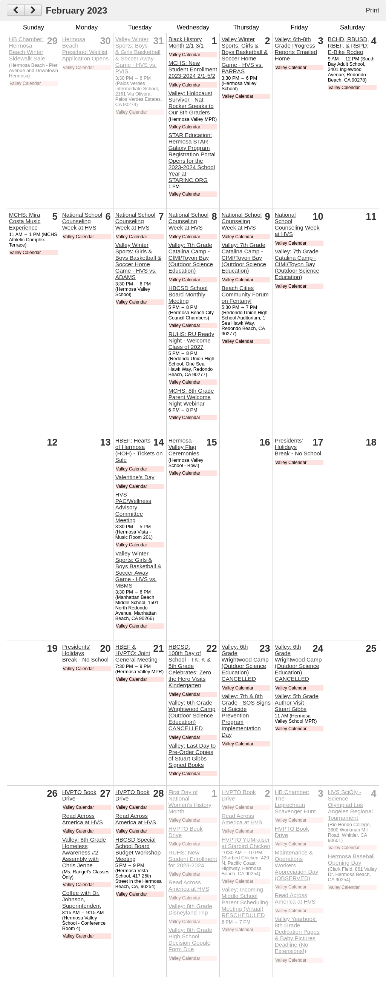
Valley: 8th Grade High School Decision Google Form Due (190, 939)
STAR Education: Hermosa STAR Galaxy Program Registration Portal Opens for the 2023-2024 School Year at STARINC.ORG (192, 157)
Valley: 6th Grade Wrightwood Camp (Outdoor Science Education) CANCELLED (192, 715)
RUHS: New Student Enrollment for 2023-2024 (192, 858)
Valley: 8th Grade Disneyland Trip (190, 909)
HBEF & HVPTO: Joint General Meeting (136, 653)
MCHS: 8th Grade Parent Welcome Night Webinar (191, 397)
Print (372, 10)
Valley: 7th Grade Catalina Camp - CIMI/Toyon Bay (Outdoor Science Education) (190, 258)
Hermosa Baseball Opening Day (351, 859)
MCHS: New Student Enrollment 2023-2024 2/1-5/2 (192, 69)
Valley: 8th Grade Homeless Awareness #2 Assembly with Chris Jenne (84, 852)
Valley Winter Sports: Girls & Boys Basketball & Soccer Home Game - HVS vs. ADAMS (138, 261)
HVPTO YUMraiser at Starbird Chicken (246, 842)
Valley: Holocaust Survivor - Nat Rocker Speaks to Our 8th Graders (191, 103)
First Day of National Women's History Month (189, 801)
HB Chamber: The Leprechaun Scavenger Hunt (295, 801)
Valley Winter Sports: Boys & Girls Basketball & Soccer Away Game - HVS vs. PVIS (138, 55)
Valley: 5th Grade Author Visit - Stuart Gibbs (297, 702)
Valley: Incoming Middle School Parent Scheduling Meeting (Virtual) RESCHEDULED (245, 902)
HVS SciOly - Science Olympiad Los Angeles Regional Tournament (350, 805)
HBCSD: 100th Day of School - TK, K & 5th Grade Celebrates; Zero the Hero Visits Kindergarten (189, 665)
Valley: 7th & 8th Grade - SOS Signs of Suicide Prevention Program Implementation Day (246, 715)
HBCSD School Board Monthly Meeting (188, 294)
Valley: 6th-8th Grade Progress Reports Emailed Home (296, 49)
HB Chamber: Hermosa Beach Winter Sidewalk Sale (27, 49)
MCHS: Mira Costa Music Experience (25, 221)
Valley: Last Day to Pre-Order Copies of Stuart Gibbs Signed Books (192, 755)
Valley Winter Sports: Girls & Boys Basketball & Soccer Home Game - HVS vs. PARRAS (245, 55)
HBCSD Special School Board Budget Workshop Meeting (138, 849)
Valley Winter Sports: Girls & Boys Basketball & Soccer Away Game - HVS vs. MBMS (138, 569)
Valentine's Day (135, 477)
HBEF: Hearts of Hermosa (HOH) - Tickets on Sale (139, 450)
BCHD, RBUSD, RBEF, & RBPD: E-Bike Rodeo (348, 45)
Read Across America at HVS (82, 819)
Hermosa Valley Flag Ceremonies (183, 447)
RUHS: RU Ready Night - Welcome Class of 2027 (191, 340)
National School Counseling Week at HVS (82, 221)
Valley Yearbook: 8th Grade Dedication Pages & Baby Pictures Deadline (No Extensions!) (297, 935)
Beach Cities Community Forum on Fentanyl (245, 294)
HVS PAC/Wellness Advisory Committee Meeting (133, 507)
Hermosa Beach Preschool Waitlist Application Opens (85, 49)
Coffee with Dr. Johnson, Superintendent (81, 899)
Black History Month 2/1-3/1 (186, 42)
